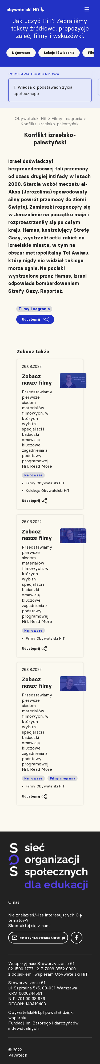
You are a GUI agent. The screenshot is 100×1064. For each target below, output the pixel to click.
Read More (41, 466)
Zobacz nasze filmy (37, 379)
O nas (13, 902)
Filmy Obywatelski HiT (45, 483)
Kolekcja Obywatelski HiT (48, 490)
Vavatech (17, 1055)
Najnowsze (21, 53)
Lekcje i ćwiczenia (59, 53)
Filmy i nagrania (34, 309)
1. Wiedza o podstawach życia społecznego (43, 90)
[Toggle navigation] (87, 10)
